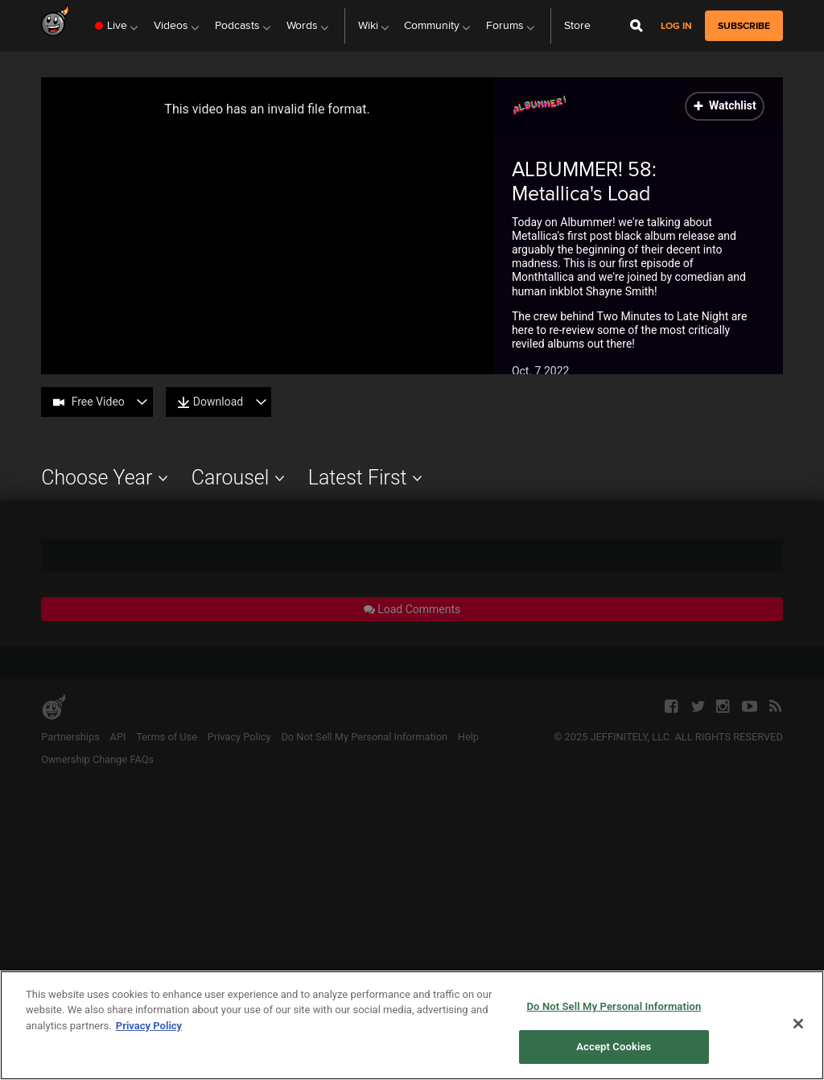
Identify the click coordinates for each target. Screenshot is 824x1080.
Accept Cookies (613, 1047)
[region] (412, 1025)
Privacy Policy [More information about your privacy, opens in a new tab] (149, 1026)
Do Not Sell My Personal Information (613, 1006)
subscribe (744, 26)
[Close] (798, 1023)
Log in (676, 26)
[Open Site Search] (636, 26)
